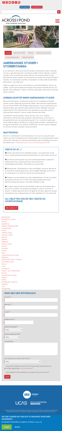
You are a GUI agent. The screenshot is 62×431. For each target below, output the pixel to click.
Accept (6, 427)
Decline (17, 427)
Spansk (4, 277)
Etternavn (7, 304)
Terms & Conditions (20, 411)
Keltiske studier (7, 244)
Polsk (3, 266)
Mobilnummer (9, 319)
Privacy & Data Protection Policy (14, 410)
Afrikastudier (6, 217)
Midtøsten (5, 257)
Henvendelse (8, 341)
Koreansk (5, 248)
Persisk (4, 264)
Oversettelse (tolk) (8, 262)
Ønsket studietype (10, 327)
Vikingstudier (6, 289)
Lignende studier (19, 53)
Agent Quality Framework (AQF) (38, 411)
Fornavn (7, 297)
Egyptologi (5, 224)
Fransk (4, 230)
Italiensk (4, 237)
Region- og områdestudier (11, 271)
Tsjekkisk (5, 284)
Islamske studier (7, 235)
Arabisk (4, 221)
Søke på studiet (27, 57)
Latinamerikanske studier (10, 255)
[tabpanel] (31, 136)
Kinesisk (4, 246)
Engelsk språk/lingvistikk (10, 226)
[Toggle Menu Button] (57, 21)
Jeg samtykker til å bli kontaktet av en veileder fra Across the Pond (27, 372)
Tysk (3, 286)
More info (38, 422)
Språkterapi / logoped (9, 282)
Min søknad (25, 7)
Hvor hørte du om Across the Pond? (16, 358)
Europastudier (6, 228)
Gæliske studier (7, 233)
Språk (4, 280)
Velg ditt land (36, 7)
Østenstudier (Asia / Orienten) (12, 259)
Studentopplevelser (12, 57)
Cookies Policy (31, 410)
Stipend (30, 53)
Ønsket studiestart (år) (11, 334)
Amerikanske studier (9, 219)
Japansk (4, 239)
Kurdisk (4, 251)
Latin (3, 253)
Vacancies (52, 411)
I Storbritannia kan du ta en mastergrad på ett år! (32, 142)
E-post (6, 312)
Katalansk (5, 242)
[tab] (8, 53)
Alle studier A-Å (11, 208)
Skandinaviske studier (9, 275)
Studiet (8, 53)
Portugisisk (5, 268)
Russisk (4, 273)
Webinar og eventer (43, 53)
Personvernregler (26, 368)
